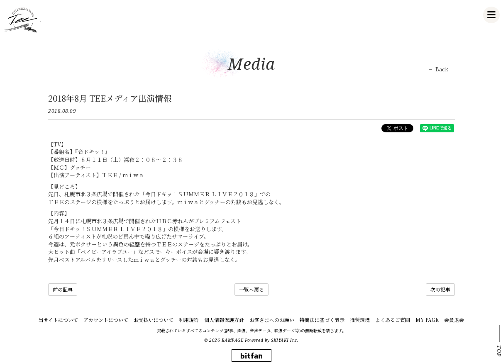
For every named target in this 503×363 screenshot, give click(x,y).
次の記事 (440, 289)
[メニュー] (491, 15)
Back (441, 69)
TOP (499, 351)
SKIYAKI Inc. (284, 340)
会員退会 (454, 319)
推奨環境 (360, 319)
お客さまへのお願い (271, 319)
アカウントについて (105, 319)
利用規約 (189, 319)
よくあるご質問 (392, 319)
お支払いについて (153, 319)
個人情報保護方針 (224, 319)
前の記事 (63, 289)
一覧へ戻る (251, 289)
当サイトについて (58, 319)
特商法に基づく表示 (322, 319)
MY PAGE (427, 319)
